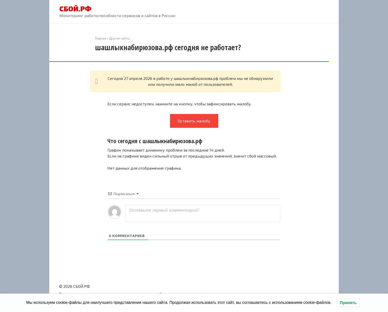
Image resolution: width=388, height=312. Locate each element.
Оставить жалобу (194, 120)
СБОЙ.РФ (75, 8)
